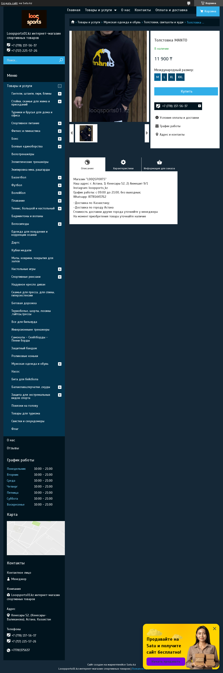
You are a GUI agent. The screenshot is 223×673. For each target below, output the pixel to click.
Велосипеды (20, 224)
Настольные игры (23, 269)
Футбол (16, 185)
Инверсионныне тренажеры (30, 329)
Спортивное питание (25, 123)
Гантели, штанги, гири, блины (31, 93)
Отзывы (13, 448)
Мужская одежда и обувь (122, 22)
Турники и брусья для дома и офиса (31, 113)
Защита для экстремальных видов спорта (30, 396)
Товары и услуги (98, 10)
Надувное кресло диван (28, 284)
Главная (73, 10)
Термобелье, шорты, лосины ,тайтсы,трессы (31, 312)
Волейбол (18, 193)
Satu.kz (131, 664)
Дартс (15, 242)
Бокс (14, 139)
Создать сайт (9, 3)
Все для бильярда (24, 322)
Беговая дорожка (24, 303)
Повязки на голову (24, 406)
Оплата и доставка (171, 10)
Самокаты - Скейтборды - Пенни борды (29, 338)
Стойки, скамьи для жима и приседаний (30, 102)
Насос (15, 371)
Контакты (143, 10)
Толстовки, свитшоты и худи (163, 22)
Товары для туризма (25, 413)
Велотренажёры (22, 154)
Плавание (18, 201)
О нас (125, 10)
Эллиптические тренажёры (29, 162)
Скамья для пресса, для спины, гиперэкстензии (33, 293)
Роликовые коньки (24, 356)
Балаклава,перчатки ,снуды (30, 387)
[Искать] (61, 60)
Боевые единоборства (27, 146)
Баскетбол (18, 177)
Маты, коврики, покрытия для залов (32, 259)
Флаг (14, 429)
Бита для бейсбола (24, 379)
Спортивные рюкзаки (26, 277)
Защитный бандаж (24, 348)
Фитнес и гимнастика (25, 131)
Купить (187, 91)
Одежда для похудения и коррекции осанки (29, 233)
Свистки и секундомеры (27, 421)
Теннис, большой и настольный (33, 208)
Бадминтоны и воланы (27, 216)
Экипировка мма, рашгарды (30, 170)
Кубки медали (21, 250)
